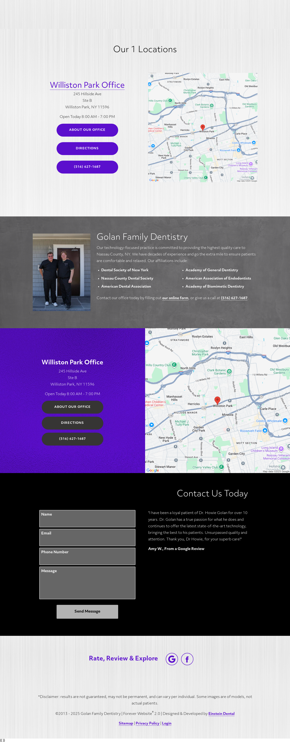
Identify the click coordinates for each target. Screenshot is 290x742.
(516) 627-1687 (234, 298)
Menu (261, 14)
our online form (175, 298)
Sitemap (126, 723)
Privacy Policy (148, 723)
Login (166, 723)
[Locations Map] (202, 127)
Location (210, 14)
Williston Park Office (87, 86)
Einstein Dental (221, 714)
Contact (236, 14)
